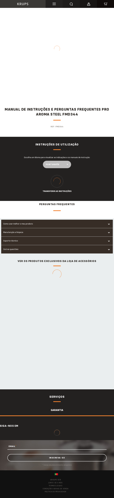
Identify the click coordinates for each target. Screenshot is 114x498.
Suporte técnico (10, 240)
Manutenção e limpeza (13, 232)
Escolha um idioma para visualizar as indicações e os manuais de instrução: (57, 157)
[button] (88, 3)
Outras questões (10, 249)
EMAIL (12, 446)
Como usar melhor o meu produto (18, 224)
